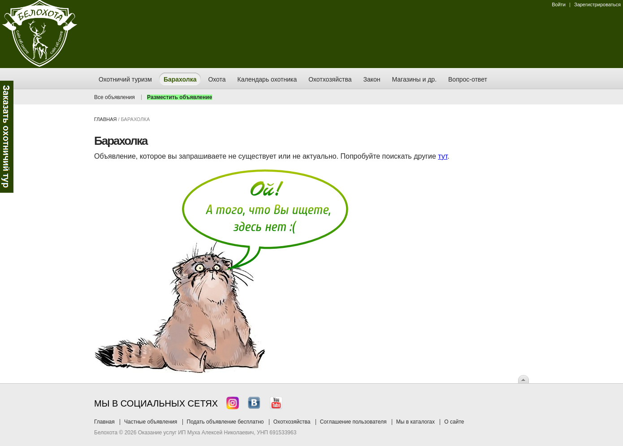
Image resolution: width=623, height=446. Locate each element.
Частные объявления (150, 422)
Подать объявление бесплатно (225, 422)
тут (442, 156)
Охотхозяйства (292, 422)
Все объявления (114, 97)
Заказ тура (6, 137)
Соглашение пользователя (353, 422)
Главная (105, 119)
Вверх (523, 379)
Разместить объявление (179, 97)
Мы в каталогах (415, 422)
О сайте (454, 422)
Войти (559, 4)
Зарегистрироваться (597, 4)
